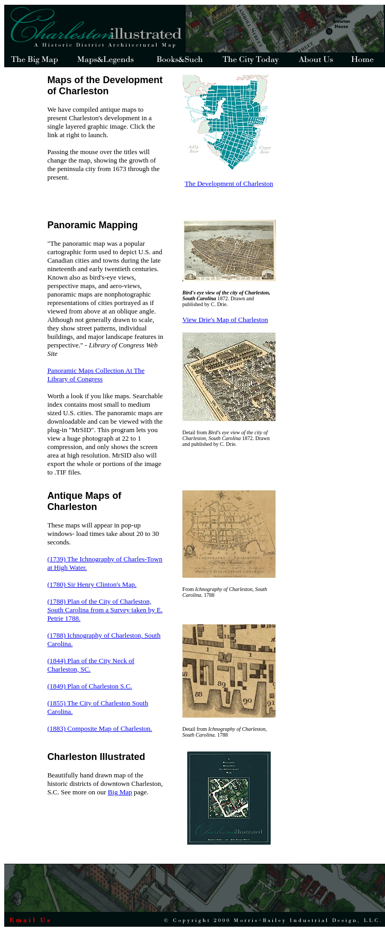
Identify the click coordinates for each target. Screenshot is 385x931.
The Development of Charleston (229, 183)
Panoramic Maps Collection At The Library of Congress (95, 374)
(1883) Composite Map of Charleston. (99, 728)
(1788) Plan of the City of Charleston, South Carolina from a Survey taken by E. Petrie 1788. (104, 609)
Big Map (120, 792)
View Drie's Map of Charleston (225, 320)
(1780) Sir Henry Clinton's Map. (91, 584)
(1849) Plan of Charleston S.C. (89, 686)
